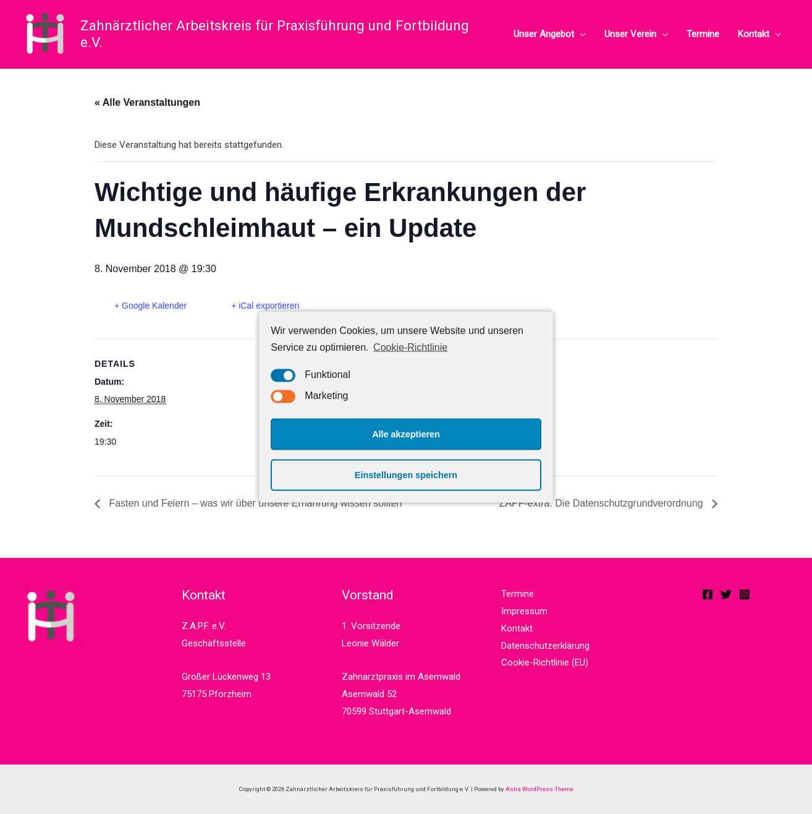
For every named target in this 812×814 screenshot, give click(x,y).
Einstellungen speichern (406, 475)
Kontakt (753, 34)
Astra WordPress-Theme (539, 789)
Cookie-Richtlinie (410, 347)
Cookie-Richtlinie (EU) (544, 662)
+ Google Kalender (150, 306)
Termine (703, 34)
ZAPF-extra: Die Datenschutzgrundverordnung (602, 503)
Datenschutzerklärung (545, 645)
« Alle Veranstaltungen (147, 102)
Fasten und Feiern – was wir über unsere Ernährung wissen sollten (254, 503)
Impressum (524, 611)
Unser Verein (630, 34)
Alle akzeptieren (406, 434)
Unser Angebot (544, 34)
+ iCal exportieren (265, 306)
